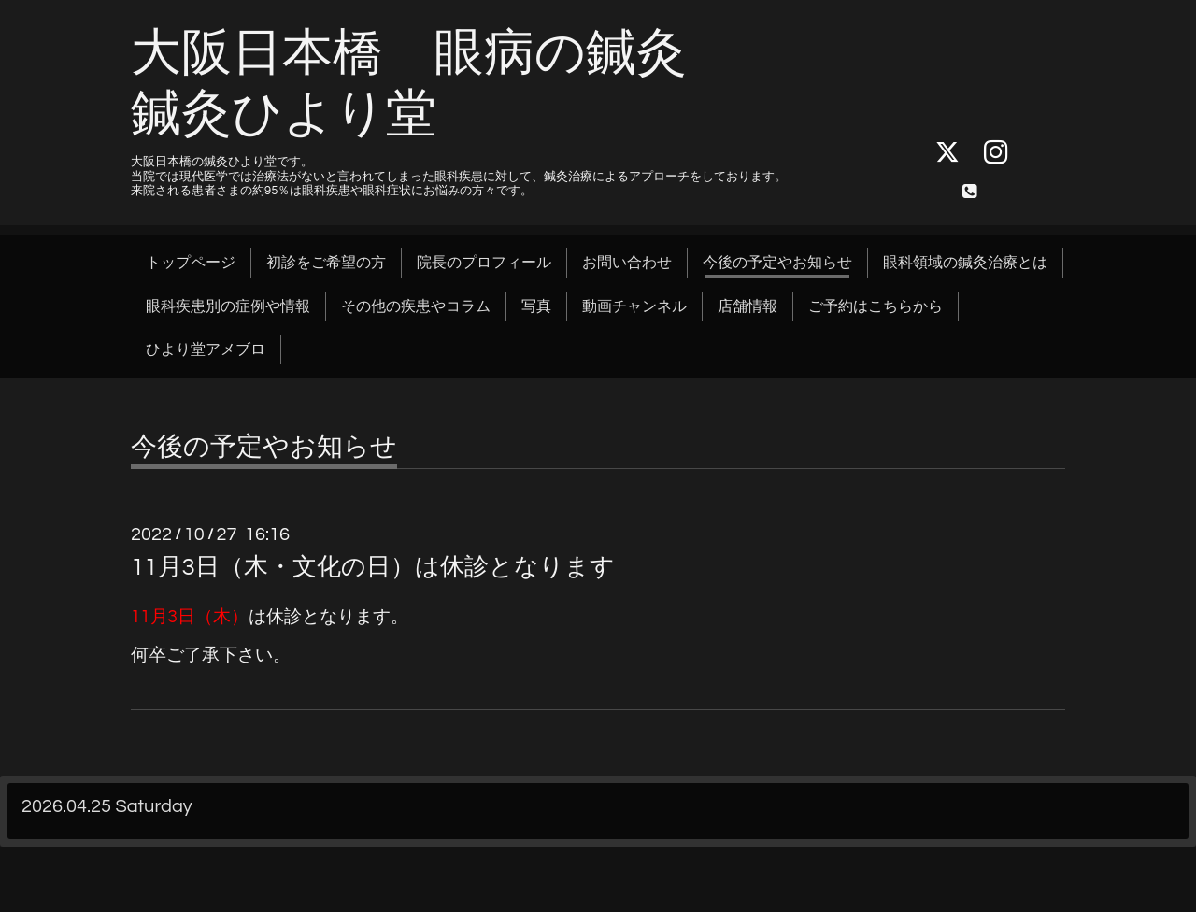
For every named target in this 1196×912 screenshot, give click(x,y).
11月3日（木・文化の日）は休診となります (373, 567)
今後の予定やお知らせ (777, 262)
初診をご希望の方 (326, 262)
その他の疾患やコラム (416, 306)
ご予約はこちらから (875, 306)
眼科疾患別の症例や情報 (228, 306)
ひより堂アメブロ (205, 349)
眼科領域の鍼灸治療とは (965, 262)
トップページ (190, 262)
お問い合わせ (627, 262)
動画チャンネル (634, 306)
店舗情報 (747, 306)
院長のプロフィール (484, 262)
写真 (536, 306)
